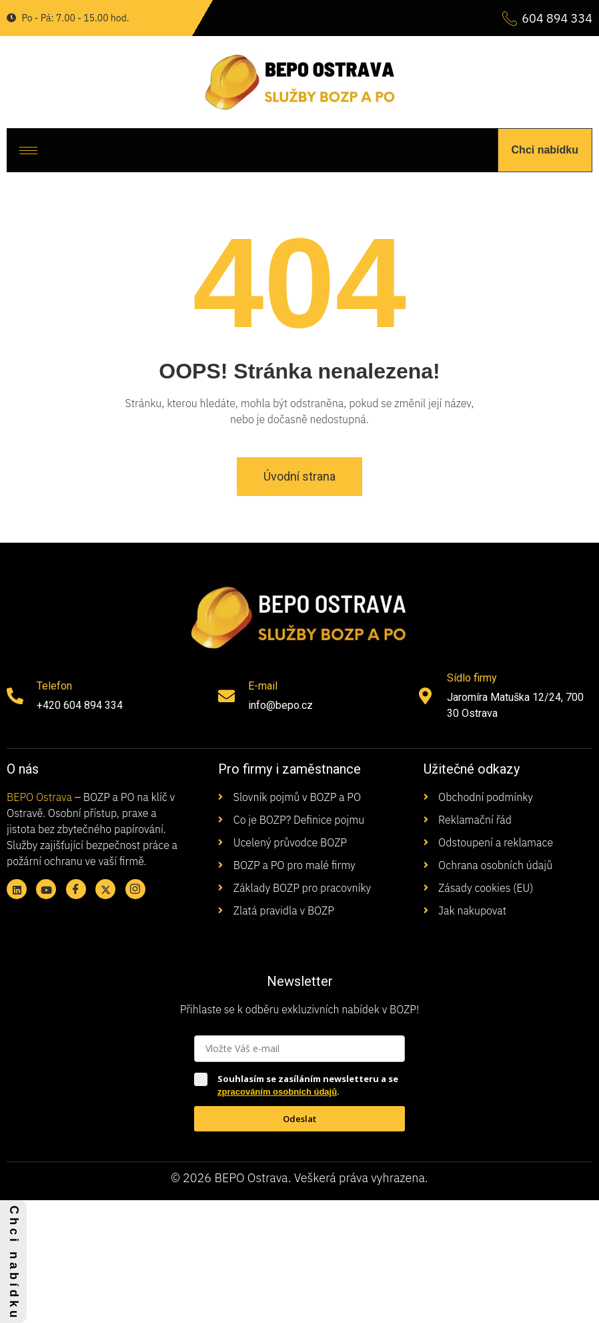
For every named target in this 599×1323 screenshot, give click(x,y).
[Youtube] (46, 889)
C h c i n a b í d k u (14, 1262)
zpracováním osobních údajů (277, 1092)
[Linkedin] (17, 889)
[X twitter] (105, 889)
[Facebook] (76, 889)
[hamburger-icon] (28, 150)
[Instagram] (135, 889)
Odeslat (299, 1119)
